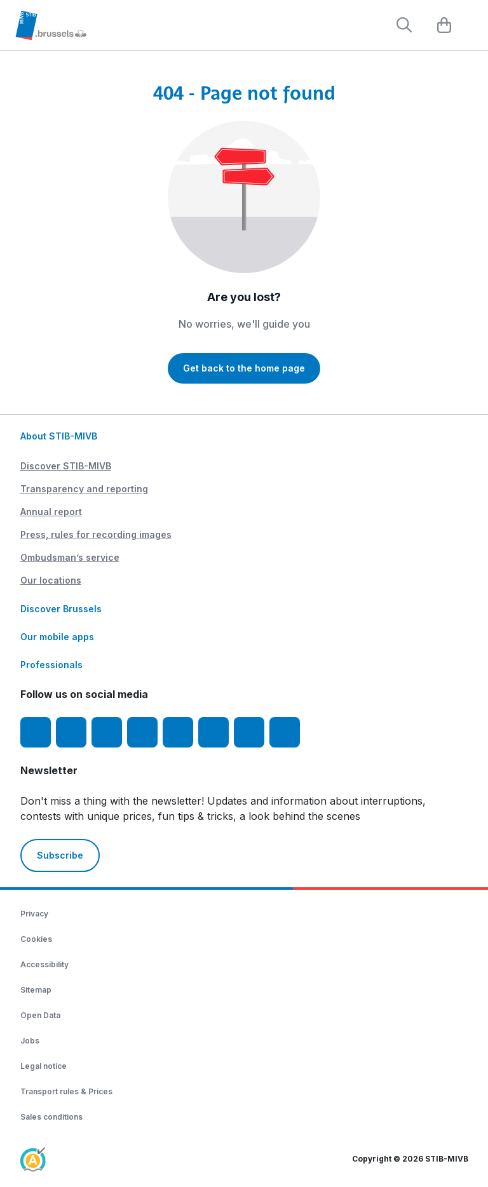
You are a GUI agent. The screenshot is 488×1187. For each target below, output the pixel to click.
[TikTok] (178, 732)
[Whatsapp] (284, 732)
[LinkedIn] (142, 732)
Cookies (36, 939)
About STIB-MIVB (58, 436)
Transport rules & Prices (66, 1091)
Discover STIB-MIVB (65, 465)
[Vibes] (213, 732)
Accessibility (44, 964)
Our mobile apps (57, 636)
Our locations (50, 580)
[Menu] (472, 26)
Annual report (51, 511)
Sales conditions (51, 1117)
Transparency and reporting (84, 488)
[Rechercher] (404, 24)
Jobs (29, 1040)
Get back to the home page (244, 368)
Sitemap (35, 990)
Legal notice (43, 1066)
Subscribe (60, 855)
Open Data (40, 1015)
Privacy (34, 913)
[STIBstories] (249, 732)
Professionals (51, 664)
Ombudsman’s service (69, 557)
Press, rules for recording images (96, 534)
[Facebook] (35, 732)
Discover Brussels (61, 608)
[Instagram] (71, 732)
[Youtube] (107, 732)
